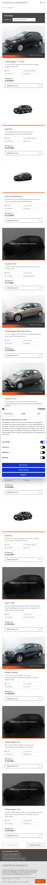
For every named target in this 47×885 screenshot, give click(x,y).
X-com (27, 882)
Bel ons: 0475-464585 (11, 855)
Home (4, 8)
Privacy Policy (27, 877)
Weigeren (23, 474)
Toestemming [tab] (8, 413)
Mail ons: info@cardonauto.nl (14, 858)
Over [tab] (38, 413)
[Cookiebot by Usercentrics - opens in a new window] (37, 409)
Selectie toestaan (23, 470)
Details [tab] (23, 413)
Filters (40, 881)
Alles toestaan (23, 465)
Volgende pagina (36, 845)
